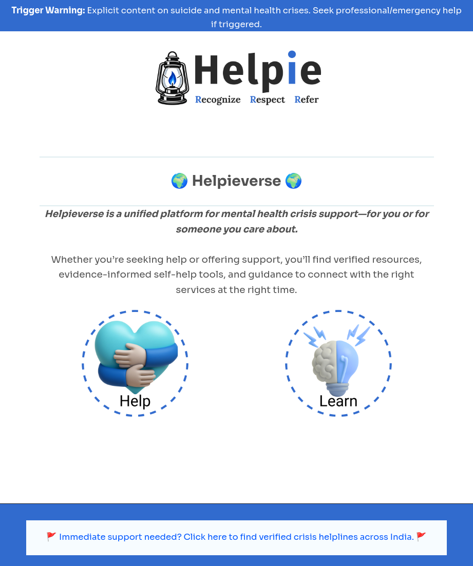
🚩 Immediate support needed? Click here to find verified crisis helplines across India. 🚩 (236, 508)
